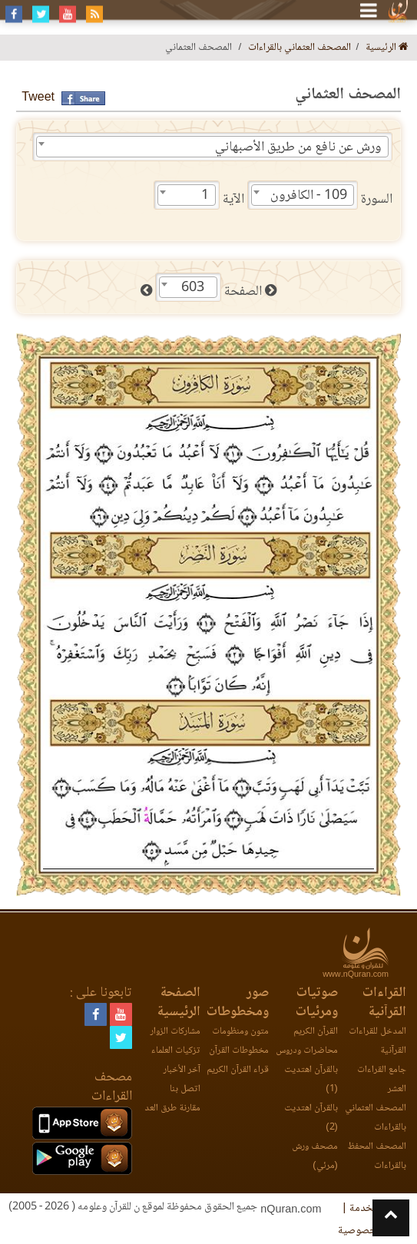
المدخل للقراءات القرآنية (377, 1041)
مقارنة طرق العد (172, 1108)
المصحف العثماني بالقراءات (299, 48)
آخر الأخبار (182, 1070)
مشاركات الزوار (175, 1032)
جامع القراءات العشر (381, 1079)
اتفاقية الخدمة (378, 1208)
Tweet (38, 98)
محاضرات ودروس (307, 1051)
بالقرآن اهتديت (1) (311, 1079)
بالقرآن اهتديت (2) (311, 1118)
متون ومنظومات (240, 1032)
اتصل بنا (185, 1089)
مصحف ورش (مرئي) (315, 1156)
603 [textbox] (192, 288)
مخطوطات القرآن (239, 1051)
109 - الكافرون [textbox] (308, 196)
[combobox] (212, 146)
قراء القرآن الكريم (238, 1070)
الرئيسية (387, 48)
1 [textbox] (205, 196)
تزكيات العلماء (175, 1051)
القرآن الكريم (315, 1032)
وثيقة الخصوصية (372, 1231)
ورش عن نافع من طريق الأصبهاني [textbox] (298, 147)
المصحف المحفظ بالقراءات (377, 1156)
